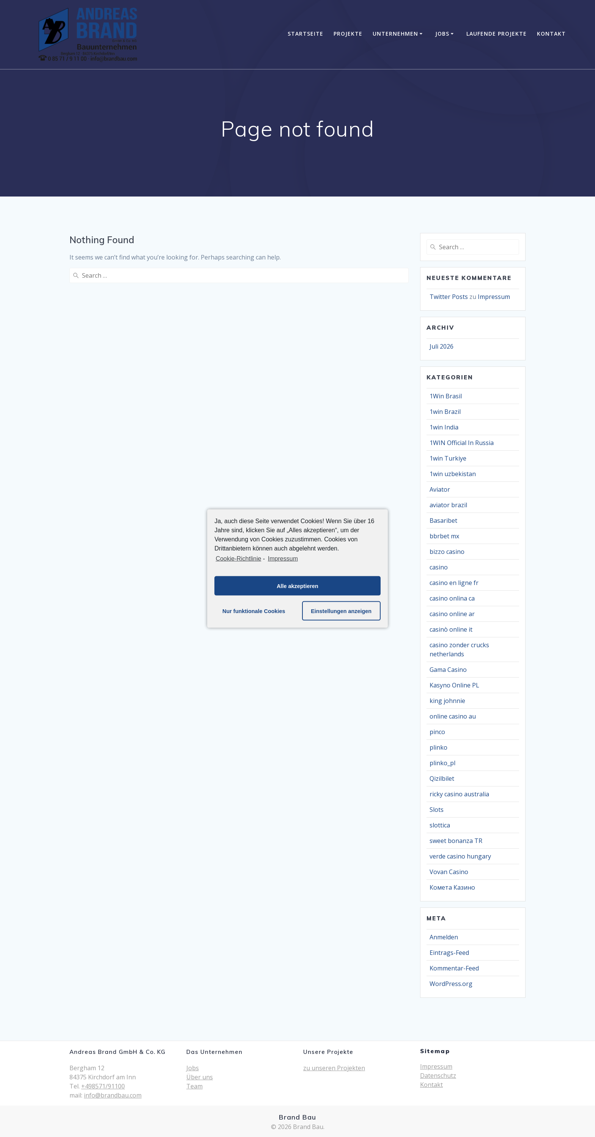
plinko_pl (442, 763)
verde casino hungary (460, 856)
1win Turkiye (448, 458)
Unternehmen (395, 33)
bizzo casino (447, 551)
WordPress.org (451, 984)
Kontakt (551, 33)
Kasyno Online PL (454, 685)
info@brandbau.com (113, 1095)
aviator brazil (448, 505)
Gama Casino (448, 669)
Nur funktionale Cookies (253, 611)
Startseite (305, 33)
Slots (437, 809)
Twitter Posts (449, 297)
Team (194, 1086)
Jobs (442, 33)
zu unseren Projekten (334, 1068)
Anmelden (444, 937)
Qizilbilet (442, 778)
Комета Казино (452, 887)
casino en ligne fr (454, 583)
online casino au (453, 716)
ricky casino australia (459, 794)
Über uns (199, 1077)
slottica (440, 825)
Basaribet (443, 520)
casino (439, 567)
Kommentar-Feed (454, 968)
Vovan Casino (449, 872)
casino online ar (452, 614)
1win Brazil (445, 411)
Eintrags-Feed (449, 952)
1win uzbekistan (453, 474)
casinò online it (451, 629)
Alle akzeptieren (297, 586)
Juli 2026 (441, 346)
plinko (438, 747)
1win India (444, 427)
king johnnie (447, 701)
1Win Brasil (446, 396)
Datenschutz (438, 1075)
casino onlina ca (452, 598)
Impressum (494, 297)
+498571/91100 (103, 1086)
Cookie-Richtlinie (238, 558)
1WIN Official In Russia (462, 443)
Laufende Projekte (496, 33)
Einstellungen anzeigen (341, 611)
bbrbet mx (444, 536)
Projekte (348, 33)
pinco (437, 732)
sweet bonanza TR (456, 841)
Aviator (440, 489)
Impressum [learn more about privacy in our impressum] (283, 558)
